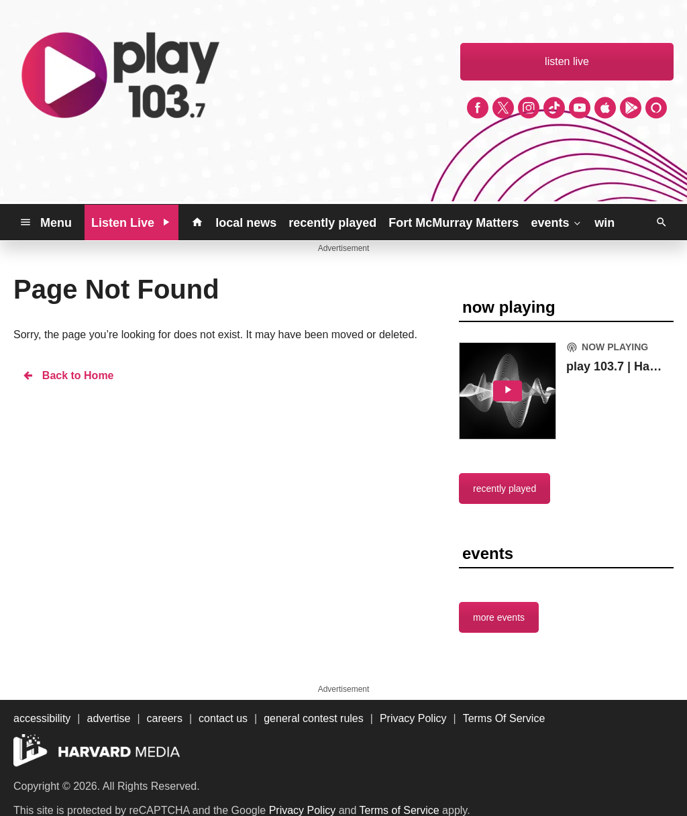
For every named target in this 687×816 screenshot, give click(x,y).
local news (245, 223)
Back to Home (67, 375)
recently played (332, 223)
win (604, 223)
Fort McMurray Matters (453, 223)
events (556, 222)
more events (499, 617)
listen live (567, 61)
